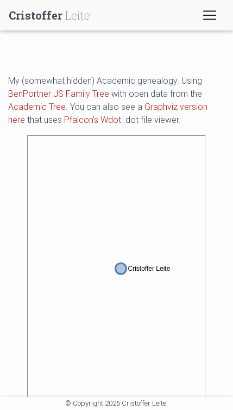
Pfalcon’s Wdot (92, 119)
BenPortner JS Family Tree (58, 93)
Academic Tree (37, 106)
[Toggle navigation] (209, 15)
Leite (49, 15)
